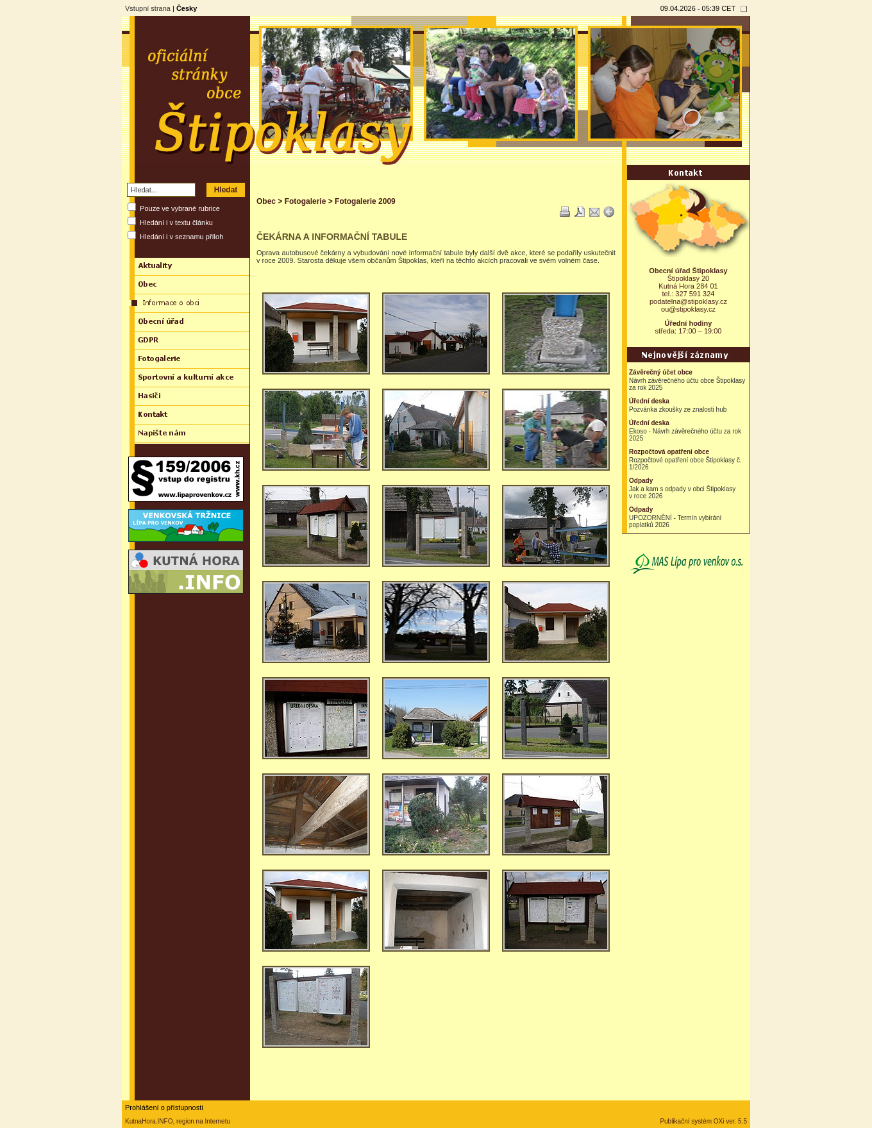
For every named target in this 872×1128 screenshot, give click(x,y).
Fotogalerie (305, 201)
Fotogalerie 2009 (365, 201)
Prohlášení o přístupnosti (164, 1107)
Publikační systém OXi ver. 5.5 (703, 1121)
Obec (266, 201)
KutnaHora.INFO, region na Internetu (177, 1121)
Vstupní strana (148, 8)
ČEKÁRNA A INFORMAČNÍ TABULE (331, 236)
